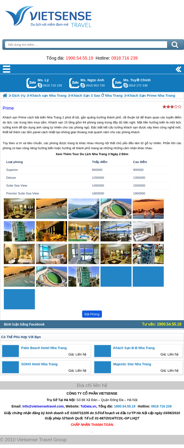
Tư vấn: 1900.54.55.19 (161, 324)
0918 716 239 (124, 58)
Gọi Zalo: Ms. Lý (31, 83)
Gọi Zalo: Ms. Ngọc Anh (74, 83)
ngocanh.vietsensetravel (82, 85)
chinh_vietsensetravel (125, 85)
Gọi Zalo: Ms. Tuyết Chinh (117, 83)
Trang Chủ (60, 15)
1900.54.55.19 (79, 58)
